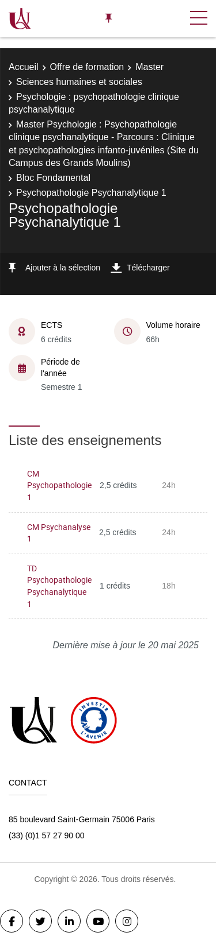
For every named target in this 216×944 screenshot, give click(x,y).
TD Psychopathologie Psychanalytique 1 (59, 586)
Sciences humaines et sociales (79, 82)
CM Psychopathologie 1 (59, 485)
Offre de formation (87, 67)
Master (149, 67)
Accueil (24, 67)
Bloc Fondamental (53, 178)
